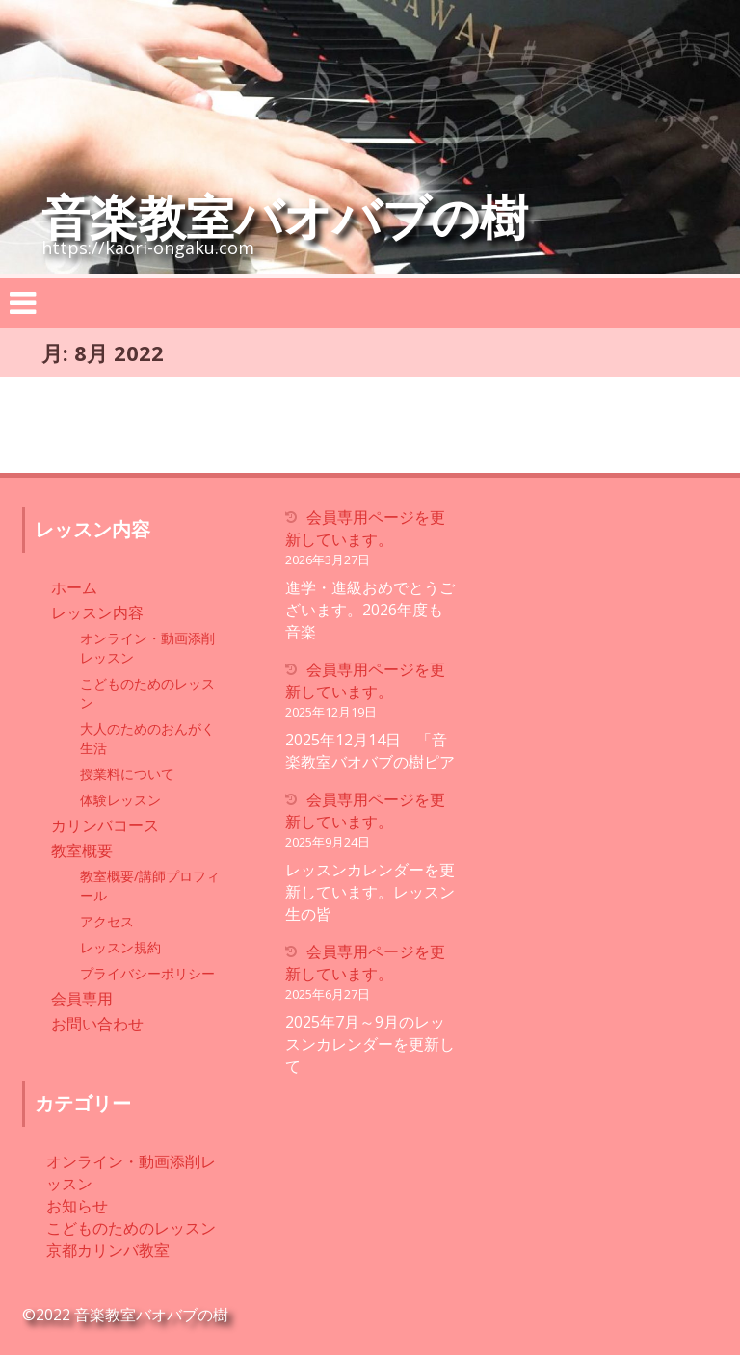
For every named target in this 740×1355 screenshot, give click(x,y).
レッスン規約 (120, 947)
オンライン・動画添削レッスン (147, 647)
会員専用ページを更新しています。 (365, 528)
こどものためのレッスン (147, 693)
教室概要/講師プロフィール (150, 885)
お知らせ (77, 1205)
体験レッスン (120, 800)
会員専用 (82, 998)
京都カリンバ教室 (108, 1250)
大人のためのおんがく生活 (147, 738)
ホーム (74, 587)
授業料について (127, 774)
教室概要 (82, 850)
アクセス (107, 921)
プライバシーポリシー (147, 973)
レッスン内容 (97, 612)
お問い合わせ (97, 1023)
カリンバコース (105, 825)
